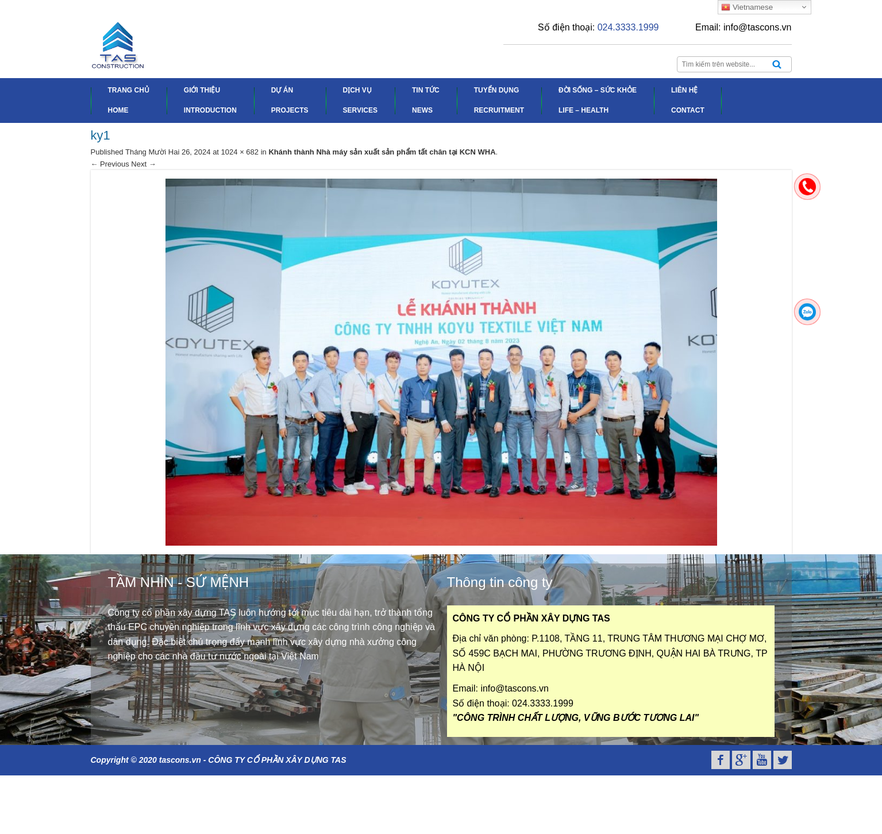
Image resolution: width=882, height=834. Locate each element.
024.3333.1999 (628, 27)
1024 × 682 (240, 152)
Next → (143, 164)
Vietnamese (747, 7)
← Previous (110, 164)
